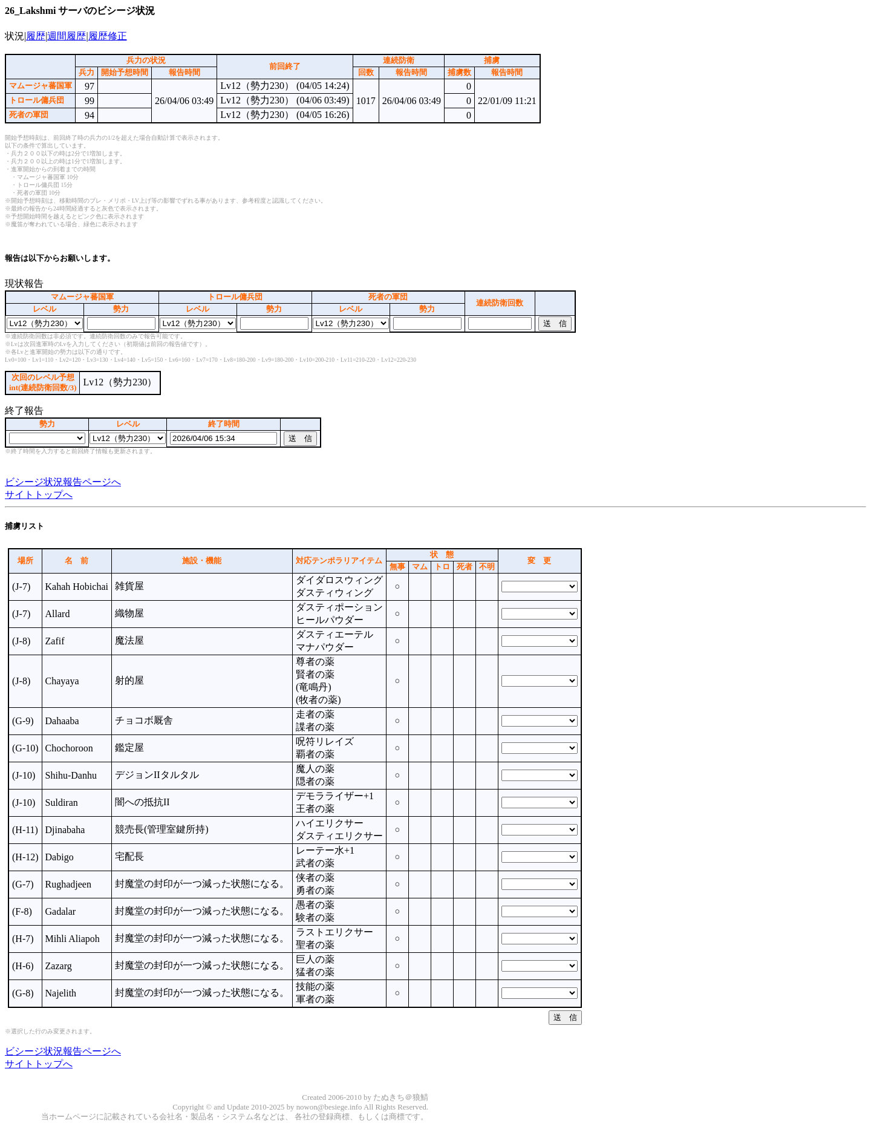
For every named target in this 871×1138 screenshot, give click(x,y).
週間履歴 (66, 36)
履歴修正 (107, 36)
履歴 (35, 36)
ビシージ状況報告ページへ (63, 482)
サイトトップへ (39, 494)
